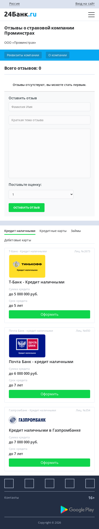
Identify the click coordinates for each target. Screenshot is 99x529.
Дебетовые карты (17, 240)
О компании (57, 55)
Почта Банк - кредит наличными (41, 361)
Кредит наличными (19, 231)
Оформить (50, 314)
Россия (14, 4)
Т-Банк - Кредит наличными (36, 282)
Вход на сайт (85, 4)
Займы (76, 231)
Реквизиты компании (23, 55)
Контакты (11, 497)
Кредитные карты (53, 231)
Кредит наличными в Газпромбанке (45, 430)
